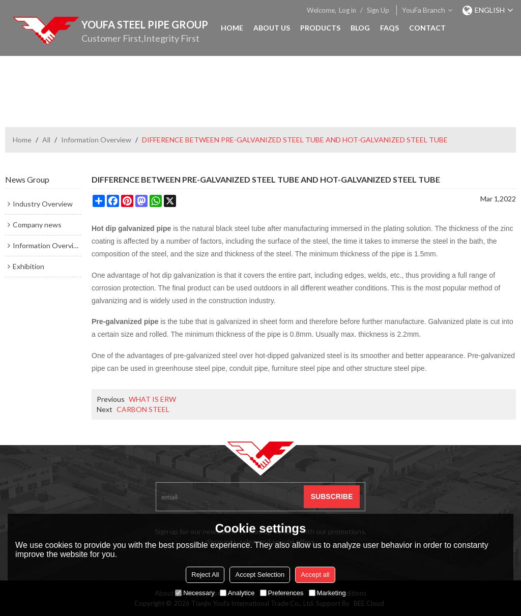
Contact (427, 27)
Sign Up (378, 10)
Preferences (282, 593)
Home (232, 27)
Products (320, 27)
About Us (271, 27)
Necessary (194, 593)
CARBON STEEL (143, 409)
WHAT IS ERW (152, 399)
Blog (360, 27)
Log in (347, 10)
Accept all (315, 574)
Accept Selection (259, 574)
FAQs (389, 27)
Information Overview (96, 139)
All (46, 139)
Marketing (327, 593)
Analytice (237, 593)
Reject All (205, 574)
